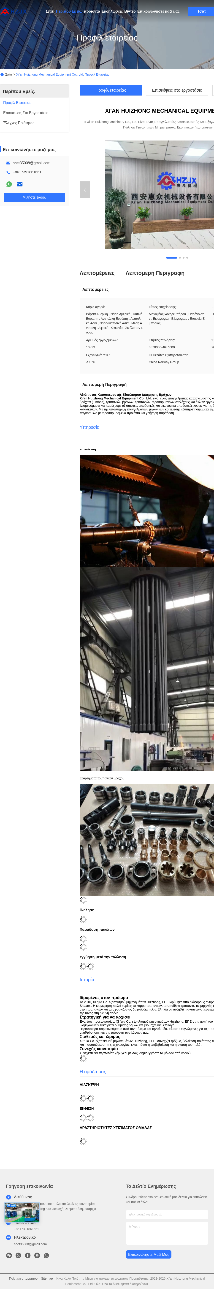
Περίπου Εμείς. (69, 11)
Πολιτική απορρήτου (23, 1278)
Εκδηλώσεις (112, 11)
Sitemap (47, 1278)
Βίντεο (129, 11)
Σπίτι (50, 11)
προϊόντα (92, 11)
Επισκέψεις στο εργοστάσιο (177, 90)
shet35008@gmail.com (31, 163)
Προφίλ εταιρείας (110, 90)
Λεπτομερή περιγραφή (155, 273)
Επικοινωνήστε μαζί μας (158, 11)
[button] (171, 258)
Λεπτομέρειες (97, 273)
